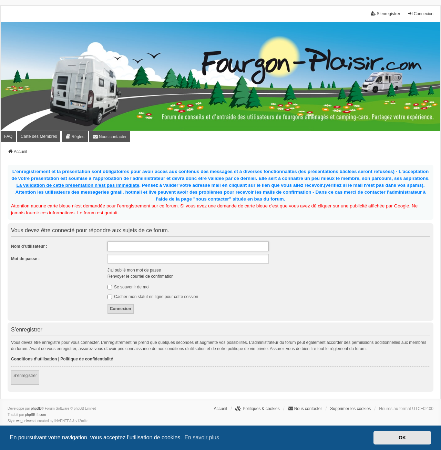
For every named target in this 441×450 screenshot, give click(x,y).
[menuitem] (75, 136)
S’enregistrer (25, 375)
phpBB (36, 408)
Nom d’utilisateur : (29, 246)
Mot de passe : (25, 258)
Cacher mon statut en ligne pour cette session (152, 296)
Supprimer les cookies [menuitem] (350, 408)
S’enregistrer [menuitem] (385, 13)
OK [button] (402, 437)
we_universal (26, 421)
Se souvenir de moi (128, 287)
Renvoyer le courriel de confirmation (140, 276)
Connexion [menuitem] (420, 13)
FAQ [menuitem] (8, 136)
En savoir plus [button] (201, 437)
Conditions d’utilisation (34, 359)
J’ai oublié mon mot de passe (134, 270)
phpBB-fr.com (35, 415)
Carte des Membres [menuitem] (39, 136)
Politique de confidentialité (86, 359)
